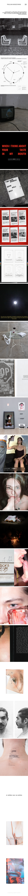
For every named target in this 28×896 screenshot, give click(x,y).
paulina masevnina (14, 4)
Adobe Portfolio (16, 892)
